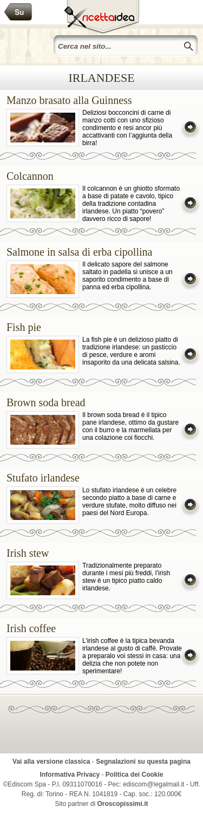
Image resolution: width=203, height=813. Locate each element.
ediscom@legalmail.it (154, 784)
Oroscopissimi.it (122, 804)
